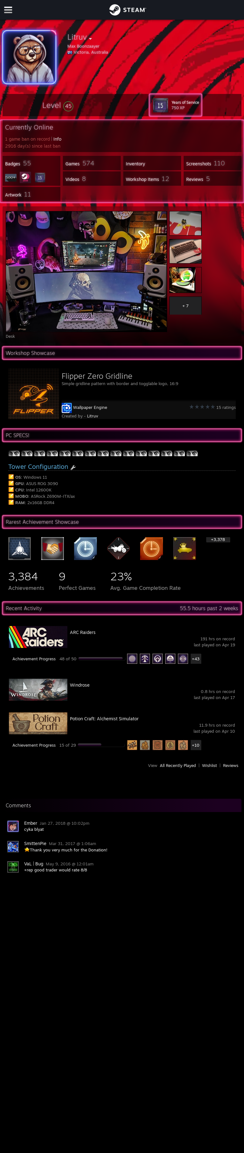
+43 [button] (196, 658)
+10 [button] (196, 745)
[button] (57, 105)
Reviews (230, 765)
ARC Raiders (83, 632)
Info (57, 139)
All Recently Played (178, 765)
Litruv (92, 415)
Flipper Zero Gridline (97, 376)
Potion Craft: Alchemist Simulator (104, 718)
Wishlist (209, 765)
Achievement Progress (34, 658)
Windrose (80, 685)
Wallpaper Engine (90, 407)
